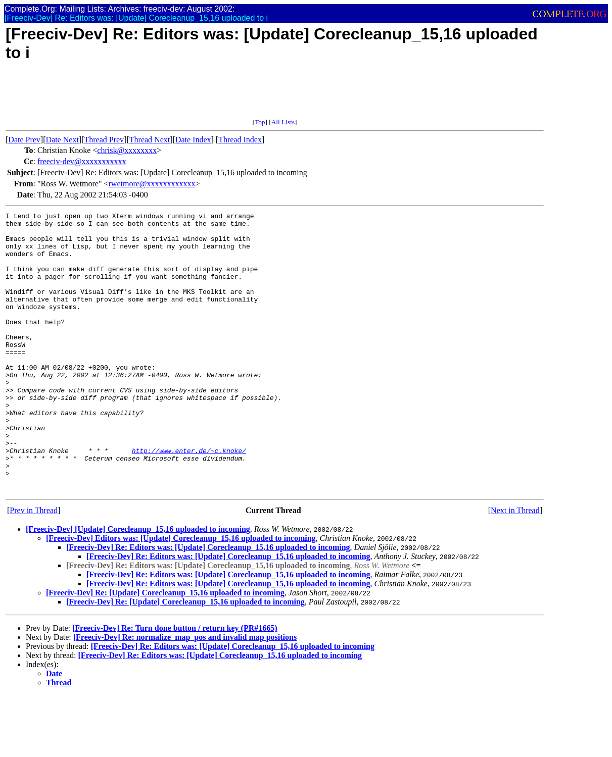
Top (260, 122)
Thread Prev (104, 139)
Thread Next (149, 139)
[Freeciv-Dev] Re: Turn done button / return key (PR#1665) (174, 684)
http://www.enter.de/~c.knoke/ (189, 498)
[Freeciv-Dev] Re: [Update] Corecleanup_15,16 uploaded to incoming (165, 648)
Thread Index (240, 139)
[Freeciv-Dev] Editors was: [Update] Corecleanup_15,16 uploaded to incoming (181, 594)
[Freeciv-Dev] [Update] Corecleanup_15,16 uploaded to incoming (138, 585)
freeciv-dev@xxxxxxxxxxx (81, 161)
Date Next (62, 139)
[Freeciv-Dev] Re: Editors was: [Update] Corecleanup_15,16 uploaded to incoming (208, 603)
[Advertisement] (189, 95)
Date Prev (24, 139)
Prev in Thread (34, 566)
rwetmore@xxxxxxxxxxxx (152, 183)
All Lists (283, 122)
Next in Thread (515, 566)
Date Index (193, 139)
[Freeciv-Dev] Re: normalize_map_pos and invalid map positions (185, 693)
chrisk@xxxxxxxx (127, 150)
